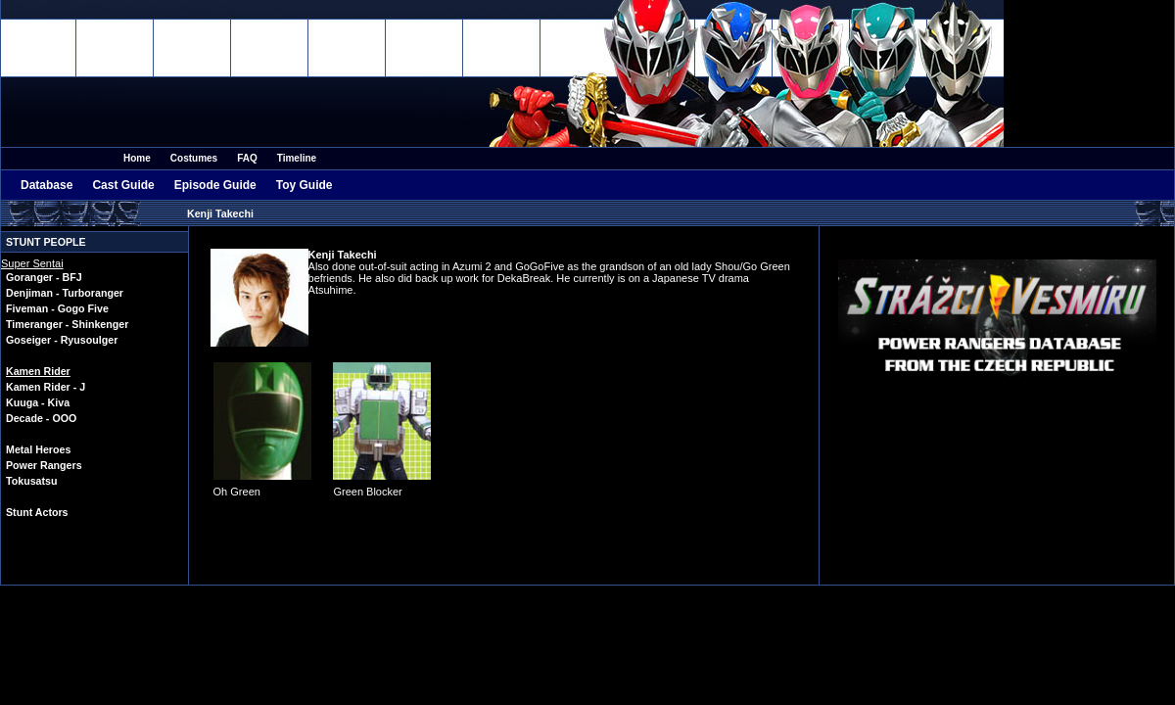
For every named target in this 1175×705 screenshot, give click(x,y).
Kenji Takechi (220, 213)
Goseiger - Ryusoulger (62, 340)
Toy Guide (304, 185)
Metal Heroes (38, 449)
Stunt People (46, 242)
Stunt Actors (37, 512)
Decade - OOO (41, 418)
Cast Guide (123, 185)
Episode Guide (215, 185)
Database (46, 185)
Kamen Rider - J (45, 387)
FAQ (247, 158)
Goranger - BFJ (44, 277)
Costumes (193, 158)
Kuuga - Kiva (38, 402)
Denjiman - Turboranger (64, 293)
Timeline (296, 158)
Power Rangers (44, 465)
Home (137, 158)
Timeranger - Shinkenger (67, 324)
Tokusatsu (32, 481)
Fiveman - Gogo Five (57, 308)
